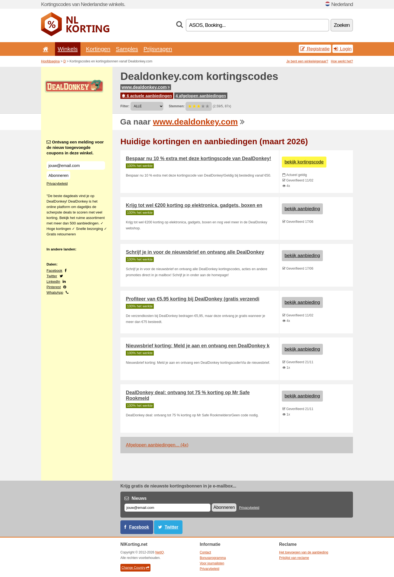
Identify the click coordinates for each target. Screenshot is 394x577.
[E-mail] (167, 508)
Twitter (52, 276)
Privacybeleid (57, 183)
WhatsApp (55, 292)
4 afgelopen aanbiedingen (201, 95)
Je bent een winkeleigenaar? (307, 61)
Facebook (54, 271)
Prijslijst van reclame (294, 558)
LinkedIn (53, 281)
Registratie (315, 48)
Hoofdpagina (50, 61)
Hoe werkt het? (342, 61)
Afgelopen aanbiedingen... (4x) (157, 445)
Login (343, 48)
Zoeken (342, 25)
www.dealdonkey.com (145, 87)
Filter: (124, 106)
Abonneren (58, 175)
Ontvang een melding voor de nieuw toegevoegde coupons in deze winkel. (75, 147)
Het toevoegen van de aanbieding (303, 552)
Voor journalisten (212, 563)
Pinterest (54, 287)
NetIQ (159, 552)
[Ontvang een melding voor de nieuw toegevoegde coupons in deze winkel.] (76, 165)
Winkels (68, 49)
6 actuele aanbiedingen (147, 95)
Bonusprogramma (213, 558)
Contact (205, 552)
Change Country (135, 568)
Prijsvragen (158, 49)
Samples (127, 49)
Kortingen (98, 49)
